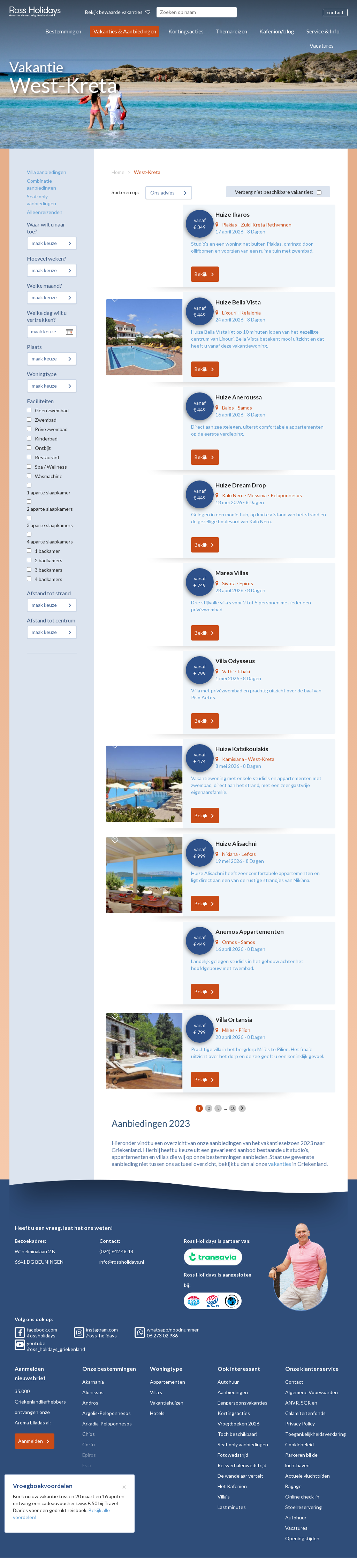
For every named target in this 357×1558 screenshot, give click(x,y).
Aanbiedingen (233, 1392)
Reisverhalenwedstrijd (242, 1465)
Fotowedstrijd (233, 1455)
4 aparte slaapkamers (50, 541)
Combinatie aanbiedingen (41, 184)
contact (335, 12)
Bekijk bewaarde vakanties (117, 12)
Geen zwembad (52, 410)
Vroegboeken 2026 (238, 1423)
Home (118, 172)
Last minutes (232, 1507)
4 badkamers (48, 579)
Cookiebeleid (299, 1444)
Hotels (157, 1413)
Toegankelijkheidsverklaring (315, 1434)
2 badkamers (48, 560)
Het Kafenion (232, 1486)
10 (233, 1108)
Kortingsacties (186, 31)
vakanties (279, 1163)
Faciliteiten (40, 401)
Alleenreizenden (44, 212)
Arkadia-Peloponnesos (107, 1423)
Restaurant (47, 457)
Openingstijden (302, 1538)
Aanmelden (30, 1441)
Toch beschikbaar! (238, 1434)
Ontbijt (43, 448)
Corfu (88, 1444)
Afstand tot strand (49, 593)
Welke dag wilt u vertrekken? (47, 316)
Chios (88, 1434)
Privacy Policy (300, 1423)
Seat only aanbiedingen (243, 1444)
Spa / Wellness (51, 467)
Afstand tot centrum (51, 620)
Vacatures (322, 45)
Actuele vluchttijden (307, 1476)
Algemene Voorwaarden (311, 1392)
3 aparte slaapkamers (50, 525)
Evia (86, 1465)
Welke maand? (44, 285)
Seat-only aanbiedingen (41, 199)
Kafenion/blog (276, 31)
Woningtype (41, 374)
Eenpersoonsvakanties (242, 1403)
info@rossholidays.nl (121, 1262)
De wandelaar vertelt (240, 1476)
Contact (294, 1382)
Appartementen (167, 1382)
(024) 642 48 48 (116, 1251)
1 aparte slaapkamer (48, 492)
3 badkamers (48, 570)
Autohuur (228, 1382)
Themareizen (231, 31)
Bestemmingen (63, 31)
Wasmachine (48, 476)
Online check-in (302, 1497)
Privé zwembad (51, 429)
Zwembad (45, 420)
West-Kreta (147, 172)
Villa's (156, 1392)
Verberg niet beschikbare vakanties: (274, 192)
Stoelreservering (303, 1507)
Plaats (34, 346)
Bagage (293, 1486)
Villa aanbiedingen (46, 172)
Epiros (89, 1455)
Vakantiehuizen (166, 1403)
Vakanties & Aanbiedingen (124, 31)
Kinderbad (46, 439)
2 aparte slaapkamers (50, 509)
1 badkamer (47, 551)
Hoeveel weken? (46, 258)
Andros (90, 1403)
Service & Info (323, 31)
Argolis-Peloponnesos (106, 1413)
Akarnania (93, 1382)
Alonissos (93, 1392)
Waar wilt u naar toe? (46, 228)
